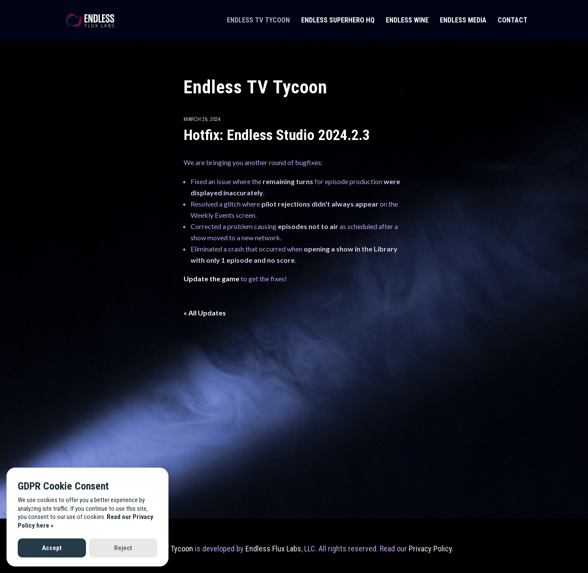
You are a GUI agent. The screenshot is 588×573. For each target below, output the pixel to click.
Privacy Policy (430, 548)
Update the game (211, 278)
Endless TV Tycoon (258, 20)
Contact (513, 20)
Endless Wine (407, 20)
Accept (52, 548)
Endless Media (463, 20)
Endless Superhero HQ (338, 20)
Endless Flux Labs (273, 548)
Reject (123, 548)
